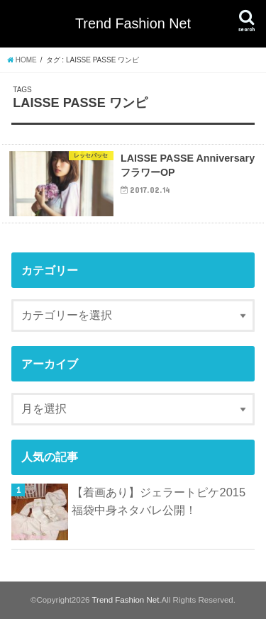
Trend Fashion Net (133, 23)
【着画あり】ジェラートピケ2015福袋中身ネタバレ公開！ (158, 501)
